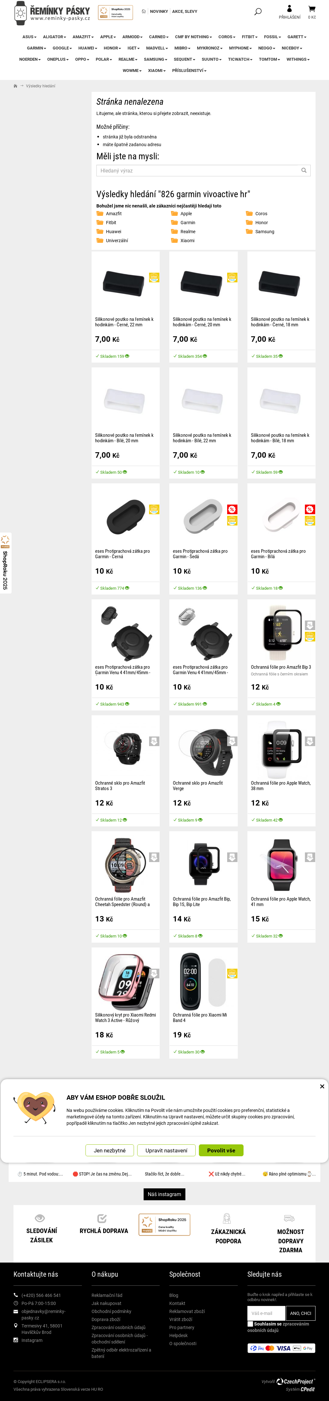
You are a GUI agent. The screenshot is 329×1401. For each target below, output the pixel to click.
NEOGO (266, 48)
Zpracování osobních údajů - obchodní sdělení (120, 1338)
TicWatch (240, 59)
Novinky (159, 11)
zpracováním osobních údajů (278, 1327)
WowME (132, 70)
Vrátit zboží (180, 1319)
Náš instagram (164, 1194)
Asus (29, 37)
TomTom (269, 59)
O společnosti (182, 1343)
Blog (173, 1295)
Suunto (212, 59)
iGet (134, 48)
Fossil (272, 37)
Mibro (182, 48)
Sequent (184, 59)
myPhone (240, 48)
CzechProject (296, 1381)
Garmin (36, 48)
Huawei (87, 48)
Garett (297, 37)
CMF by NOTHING (193, 37)
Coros (227, 37)
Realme (128, 59)
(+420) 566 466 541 (41, 1295)
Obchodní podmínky (111, 1311)
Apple (108, 37)
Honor (112, 48)
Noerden (30, 59)
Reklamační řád (107, 1295)
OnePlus (58, 59)
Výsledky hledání (40, 85)
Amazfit (83, 37)
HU (94, 1389)
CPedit (308, 1389)
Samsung (155, 59)
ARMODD (132, 37)
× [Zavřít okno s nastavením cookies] (322, 1085)
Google (62, 48)
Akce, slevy (184, 11)
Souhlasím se (278, 1327)
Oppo (82, 59)
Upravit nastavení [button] (166, 1150)
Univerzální (117, 240)
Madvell (157, 48)
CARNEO (159, 37)
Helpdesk (178, 1335)
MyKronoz (210, 48)
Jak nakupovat (106, 1303)
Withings (298, 59)
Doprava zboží (106, 1319)
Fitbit (250, 37)
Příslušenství (189, 70)
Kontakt (177, 1303)
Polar (104, 59)
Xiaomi (157, 70)
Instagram (32, 1340)
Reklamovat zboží (187, 1311)
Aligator (54, 37)
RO (100, 1389)
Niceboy (292, 48)
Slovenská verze (75, 1389)
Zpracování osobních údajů (119, 1327)
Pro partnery (181, 1327)
